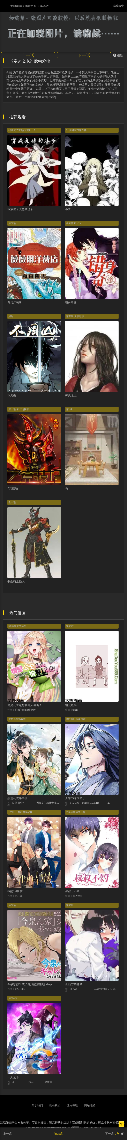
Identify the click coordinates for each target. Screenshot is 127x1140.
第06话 (12, 905)
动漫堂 (48, 1082)
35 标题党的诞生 (17, 626)
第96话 (70, 626)
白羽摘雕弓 (18, 803)
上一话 (28, 55)
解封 (10, 316)
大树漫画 (16, 6)
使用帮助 (72, 1105)
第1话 (69, 409)
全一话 (12, 502)
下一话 (84, 55)
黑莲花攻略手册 (17, 798)
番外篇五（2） (74, 223)
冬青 (68, 209)
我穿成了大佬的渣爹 (20, 209)
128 (108, 803)
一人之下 (13, 1077)
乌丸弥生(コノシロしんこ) (106, 989)
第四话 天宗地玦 (75, 316)
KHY (97, 803)
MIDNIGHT (88, 803)
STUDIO (74, 803)
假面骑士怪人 (16, 581)
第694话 (12, 998)
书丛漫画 (77, 896)
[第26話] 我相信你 (76, 719)
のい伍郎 (20, 989)
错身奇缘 (71, 302)
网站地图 (90, 1105)
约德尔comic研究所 (25, 710)
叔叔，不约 (72, 891)
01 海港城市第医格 (76, 130)
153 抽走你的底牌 (75, 812)
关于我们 (37, 1105)
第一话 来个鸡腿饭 (18, 409)
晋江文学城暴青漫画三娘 (49, 803)
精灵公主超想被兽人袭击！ (24, 705)
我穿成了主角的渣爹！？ (22, 130)
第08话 (12, 223)
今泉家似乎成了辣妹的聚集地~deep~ (30, 984)
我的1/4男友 (15, 891)
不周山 (11, 395)
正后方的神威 (73, 984)
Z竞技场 (12, 488)
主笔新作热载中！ (18, 719)
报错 (118, 55)
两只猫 (18, 896)
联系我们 (54, 1105)
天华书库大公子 (75, 798)
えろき (73, 989)
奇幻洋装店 (14, 302)
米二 (31, 1082)
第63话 (70, 905)
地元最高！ (72, 705)
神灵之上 (71, 395)
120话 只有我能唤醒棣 (20, 812)
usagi (75, 710)
